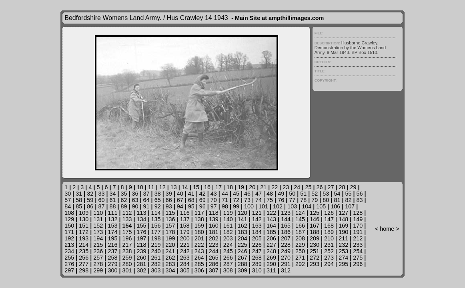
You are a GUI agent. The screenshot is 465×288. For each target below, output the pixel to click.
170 (358, 225)
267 (242, 257)
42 (202, 193)
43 (213, 193)
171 (69, 232)
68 (191, 200)
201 (199, 238)
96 (202, 206)
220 (170, 245)
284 (185, 264)
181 (213, 232)
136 (170, 219)
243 (199, 251)
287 (228, 264)
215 (98, 245)
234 (69, 251)
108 (69, 213)
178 (170, 232)
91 (146, 206)
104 (306, 206)
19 (241, 187)
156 (156, 225)
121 (257, 213)
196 (127, 238)
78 (303, 200)
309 (242, 270)
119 (228, 213)
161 (228, 225)
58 (79, 200)
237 (112, 251)
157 (170, 225)
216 (112, 245)
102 (278, 206)
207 (286, 238)
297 (69, 270)
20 (252, 187)
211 (343, 238)
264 (199, 257)
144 (286, 219)
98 (225, 206)
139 (213, 219)
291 (286, 264)
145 (300, 219)
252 (329, 251)
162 (242, 225)
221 (185, 245)
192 (69, 238)
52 (314, 193)
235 (83, 251)
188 (314, 232)
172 (83, 232)
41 (191, 193)
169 (343, 225)
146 (314, 219)
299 (98, 270)
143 (271, 219)
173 (98, 232)
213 (69, 245)
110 (98, 213)
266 (228, 257)
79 (314, 200)
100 (249, 206)
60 (101, 200)
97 (213, 206)
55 (348, 193)
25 (308, 187)
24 (297, 187)
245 (228, 251)
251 (314, 251)
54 (337, 193)
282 (156, 264)
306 (199, 270)
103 (292, 206)
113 (141, 213)
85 (79, 206)
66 (169, 200)
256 (83, 257)
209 (314, 238)
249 (286, 251)
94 (180, 206)
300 (112, 270)
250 (300, 251)
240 (156, 251)
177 (156, 232)
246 (242, 251)
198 (156, 238)
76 (281, 200)
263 (185, 257)
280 (127, 264)
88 (112, 206)
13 (173, 187)
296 (358, 264)
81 (337, 200)
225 (242, 245)
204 (242, 238)
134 (141, 219)
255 (69, 257)
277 (83, 264)
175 (127, 232)
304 (170, 270)
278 (98, 264)
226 (257, 245)
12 (162, 187)
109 (83, 213)
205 (257, 238)
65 (157, 200)
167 (314, 225)
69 (202, 200)
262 (170, 257)
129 (69, 219)
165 (286, 225)
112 (127, 213)
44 (225, 193)
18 (229, 187)
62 (123, 200)
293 (314, 264)
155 (141, 225)
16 (207, 187)
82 (348, 200)
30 (67, 193)
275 (358, 257)
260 (141, 257)
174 (112, 232)
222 (199, 245)
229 (300, 245)
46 (247, 193)
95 (191, 206)
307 (213, 270)
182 (228, 232)
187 (300, 232)
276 (69, 264)
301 (127, 270)
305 (185, 270)
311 (271, 270)
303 (156, 270)
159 (199, 225)
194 (98, 238)
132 (112, 219)
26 (319, 187)
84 (67, 206)
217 (127, 245)
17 (218, 187)
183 (242, 232)
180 (199, 232)
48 (270, 193)
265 (213, 257)
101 (263, 206)
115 (170, 213)
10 (140, 187)
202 (213, 238)
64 (146, 200)
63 (135, 200)
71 (225, 200)
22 (274, 187)
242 (185, 251)
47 (258, 193)
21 (263, 187)
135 (156, 219)
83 (359, 200)
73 (247, 200)
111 (112, 213)
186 (286, 232)
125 (314, 213)
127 (343, 213)
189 (329, 232)
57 (67, 200)
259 (127, 257)
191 (358, 232)
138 (199, 219)
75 (270, 200)
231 (329, 245)
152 (98, 225)
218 (141, 245)
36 (135, 193)
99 (236, 206)
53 (326, 193)
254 (358, 251)
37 (146, 193)
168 (329, 225)
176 (141, 232)
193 (83, 238)
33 (101, 193)
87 (101, 206)
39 (169, 193)
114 (156, 213)
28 (342, 187)
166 (300, 225)
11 (151, 187)
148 (343, 219)
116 (185, 213)
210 (329, 238)
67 (180, 200)
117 (199, 213)
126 (329, 213)
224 (228, 245)
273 (329, 257)
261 (156, 257)
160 (213, 225)
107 (350, 206)
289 (257, 264)
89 (123, 206)
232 (343, 245)
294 (329, 264)
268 (257, 257)
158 (185, 225)
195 (112, 238)
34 (112, 193)
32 (90, 193)
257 (98, 257)
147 (329, 219)
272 (314, 257)
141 (242, 219)
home (387, 229)
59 (90, 200)
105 (321, 206)
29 (353, 187)
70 (213, 200)
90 (135, 206)
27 (330, 187)
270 (286, 257)
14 (185, 187)
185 (271, 232)
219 (156, 245)
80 (326, 200)
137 (185, 219)
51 (303, 193)
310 (257, 270)
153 (112, 225)
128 (358, 213)
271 (300, 257)
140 (228, 219)
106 (335, 206)
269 (271, 257)
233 (358, 245)
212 (358, 238)
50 (292, 193)
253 (343, 251)
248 (271, 251)
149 (358, 219)
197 (141, 238)
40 (180, 193)
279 (112, 264)
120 (242, 213)
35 (123, 193)
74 (258, 200)
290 (271, 264)
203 (228, 238)
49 (281, 193)
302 (141, 270)
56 (359, 193)
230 (314, 245)
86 (90, 206)
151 (83, 225)
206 (271, 238)
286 (213, 264)
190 (343, 232)
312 (286, 270)
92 (157, 206)
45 (236, 193)
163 (257, 225)
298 (83, 270)
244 (213, 251)
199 (170, 238)
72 (236, 200)
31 (79, 193)
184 (257, 232)
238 (127, 251)
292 (300, 264)
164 (271, 225)
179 (185, 232)
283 (170, 264)
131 (98, 219)
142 (257, 219)
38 (157, 193)
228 (286, 245)
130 (83, 219)
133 (127, 219)
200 (185, 238)
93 (169, 206)
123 (286, 213)
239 (141, 251)
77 (292, 200)
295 (343, 264)
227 (271, 245)
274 (343, 257)
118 (213, 213)
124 (300, 213)
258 (112, 257)
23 (286, 187)
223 (213, 245)
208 (300, 238)
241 (170, 251)
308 (228, 270)
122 (271, 213)
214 (83, 245)
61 (112, 200)
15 (196, 187)
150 (69, 225)
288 (242, 264)
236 (98, 251)
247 (257, 251)
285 (199, 264)
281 (141, 264)
